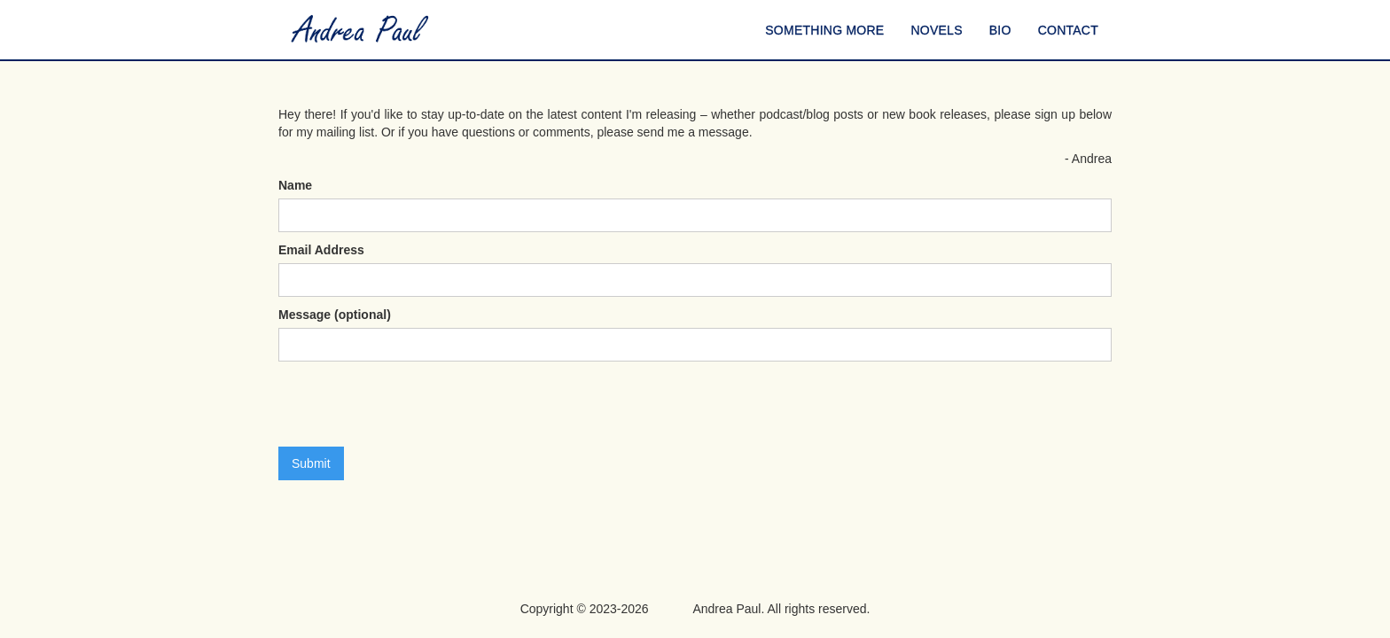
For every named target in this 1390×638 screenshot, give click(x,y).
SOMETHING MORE (824, 30)
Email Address (321, 250)
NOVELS (936, 30)
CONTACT (1068, 30)
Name (295, 185)
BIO (1000, 30)
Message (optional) (334, 314)
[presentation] (413, 405)
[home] (360, 29)
